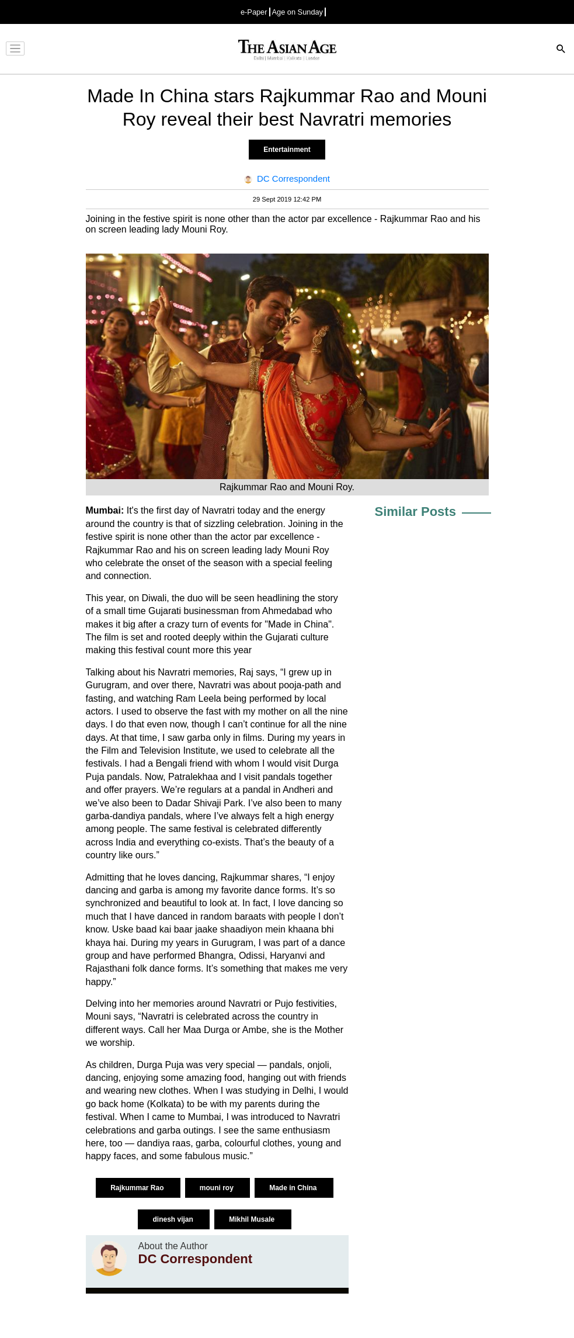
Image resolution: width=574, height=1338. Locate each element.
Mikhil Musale (252, 1219)
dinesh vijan (173, 1219)
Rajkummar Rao (138, 1188)
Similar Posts (415, 511)
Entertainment (287, 149)
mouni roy (217, 1188)
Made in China (294, 1188)
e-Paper (254, 12)
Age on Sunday (297, 12)
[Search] (561, 50)
